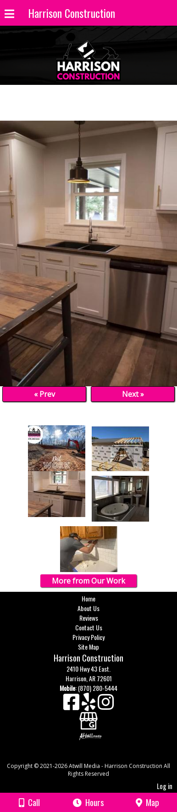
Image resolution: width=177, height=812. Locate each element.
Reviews (88, 618)
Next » (133, 394)
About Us (88, 608)
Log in (164, 786)
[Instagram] (106, 705)
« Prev (44, 394)
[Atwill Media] (97, 756)
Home (88, 598)
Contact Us (88, 627)
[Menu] (9, 15)
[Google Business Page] (88, 718)
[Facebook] (72, 705)
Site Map (88, 646)
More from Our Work (88, 581)
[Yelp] (90, 705)
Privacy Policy (88, 637)
